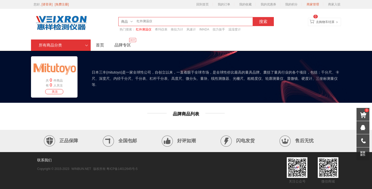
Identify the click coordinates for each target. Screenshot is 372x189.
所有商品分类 (63, 45)
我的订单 (224, 4)
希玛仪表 (161, 29)
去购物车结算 (325, 22)
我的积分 (291, 4)
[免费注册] (62, 4)
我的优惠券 (268, 4)
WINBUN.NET (81, 169)
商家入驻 (334, 4)
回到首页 (202, 4)
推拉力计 (177, 29)
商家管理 (313, 4)
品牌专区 (125, 43)
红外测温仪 (143, 29)
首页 (100, 45)
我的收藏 (245, 4)
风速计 (191, 29)
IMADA (204, 29)
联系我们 (44, 160)
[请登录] (47, 4)
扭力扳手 (219, 29)
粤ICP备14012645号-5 (121, 169)
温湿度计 (234, 29)
